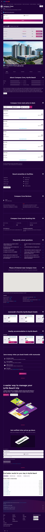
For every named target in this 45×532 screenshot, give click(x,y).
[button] (2, 1)
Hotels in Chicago (9, 488)
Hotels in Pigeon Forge (9, 489)
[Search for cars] (1, 8)
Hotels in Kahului (8, 484)
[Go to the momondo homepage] (6, 1)
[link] (15, 338)
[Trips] (1, 13)
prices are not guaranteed (25, 500)
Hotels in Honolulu (9, 481)
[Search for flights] (1, 4)
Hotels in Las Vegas (9, 480)
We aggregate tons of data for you (25, 505)
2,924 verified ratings (13, 13)
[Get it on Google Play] (36, 515)
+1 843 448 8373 (8, 11)
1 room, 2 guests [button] (9, 18)
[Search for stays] (1, 6)
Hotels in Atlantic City (9, 492)
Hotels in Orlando (8, 485)
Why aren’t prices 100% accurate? (25, 507)
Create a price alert (18, 367)
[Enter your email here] (25, 455)
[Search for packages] (1, 10)
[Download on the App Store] (36, 517)
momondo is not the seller (25, 503)
